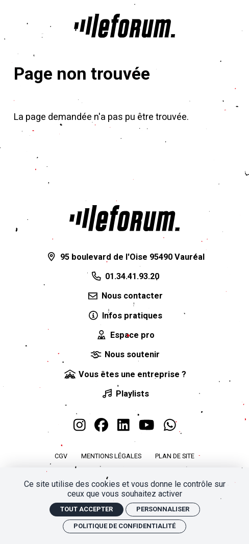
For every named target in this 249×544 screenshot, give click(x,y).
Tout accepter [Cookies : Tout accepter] (86, 509)
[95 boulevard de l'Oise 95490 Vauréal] (124, 257)
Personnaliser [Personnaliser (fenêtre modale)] (162, 509)
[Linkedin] (123, 425)
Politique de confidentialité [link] (124, 526)
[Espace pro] (124, 335)
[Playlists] (124, 394)
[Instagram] (79, 425)
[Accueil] (124, 26)
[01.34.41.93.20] (124, 276)
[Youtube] (146, 425)
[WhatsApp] (170, 425)
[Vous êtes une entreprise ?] (124, 374)
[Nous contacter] (124, 296)
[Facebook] (101, 425)
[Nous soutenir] (124, 354)
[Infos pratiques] (124, 316)
